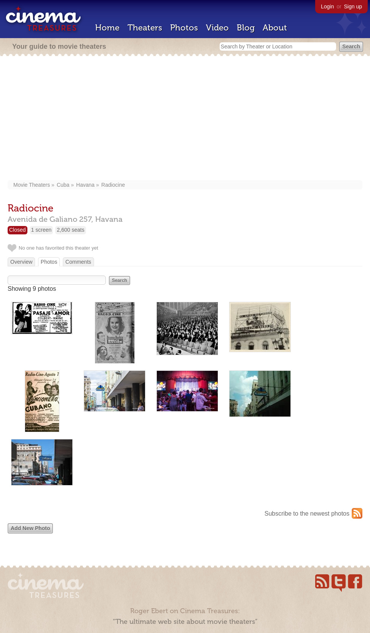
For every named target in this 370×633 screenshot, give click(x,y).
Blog (246, 27)
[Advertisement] (185, 119)
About (275, 27)
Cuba (63, 185)
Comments (78, 262)
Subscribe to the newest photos (307, 513)
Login (327, 6)
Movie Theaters (31, 185)
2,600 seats (70, 230)
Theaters (145, 27)
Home (107, 27)
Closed (17, 230)
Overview (21, 262)
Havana (85, 185)
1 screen (41, 230)
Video (217, 27)
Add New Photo (30, 528)
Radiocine (113, 185)
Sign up (353, 6)
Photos (184, 27)
